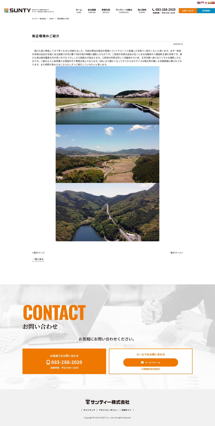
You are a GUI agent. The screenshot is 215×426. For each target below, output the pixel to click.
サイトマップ (89, 410)
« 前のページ (38, 252)
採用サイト (126, 410)
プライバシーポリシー (108, 410)
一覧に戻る (38, 259)
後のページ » (176, 252)
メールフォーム (152, 362)
